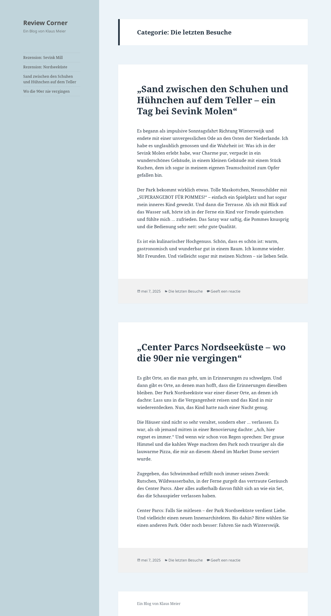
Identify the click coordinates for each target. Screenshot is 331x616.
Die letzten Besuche (185, 291)
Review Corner (45, 22)
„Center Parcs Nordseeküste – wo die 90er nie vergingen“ (211, 352)
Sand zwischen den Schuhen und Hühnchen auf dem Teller (49, 79)
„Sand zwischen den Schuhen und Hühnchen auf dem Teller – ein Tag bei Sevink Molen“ (212, 100)
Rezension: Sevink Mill (43, 57)
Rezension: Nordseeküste (45, 66)
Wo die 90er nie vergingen (46, 91)
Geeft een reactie (225, 291)
